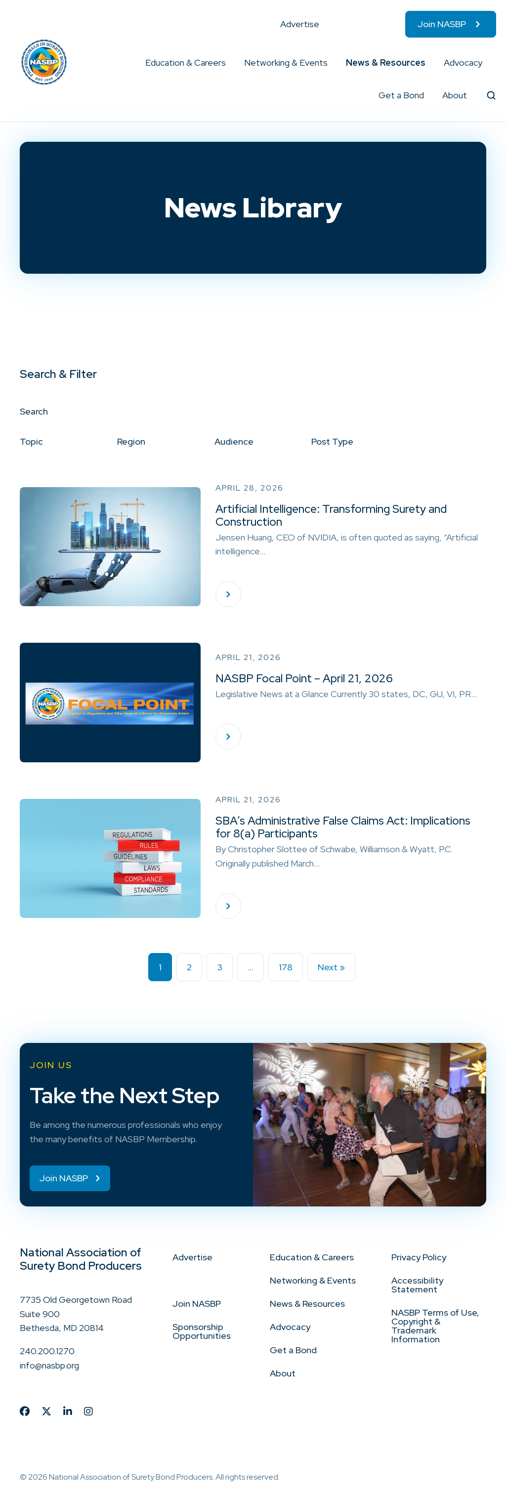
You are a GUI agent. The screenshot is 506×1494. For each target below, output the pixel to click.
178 (286, 967)
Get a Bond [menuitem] (401, 95)
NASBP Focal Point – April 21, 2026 (304, 678)
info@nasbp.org (49, 1365)
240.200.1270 (47, 1352)
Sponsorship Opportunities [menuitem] (201, 1332)
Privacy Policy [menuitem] (418, 1257)
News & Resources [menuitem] (385, 62)
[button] (226, 62)
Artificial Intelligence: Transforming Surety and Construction (331, 515)
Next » (331, 967)
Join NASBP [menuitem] (442, 24)
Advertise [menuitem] (299, 24)
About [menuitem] (454, 95)
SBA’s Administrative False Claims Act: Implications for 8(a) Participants (342, 827)
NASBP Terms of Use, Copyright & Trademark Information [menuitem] (435, 1326)
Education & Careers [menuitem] (185, 62)
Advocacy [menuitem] (463, 62)
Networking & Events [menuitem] (286, 62)
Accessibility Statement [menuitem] (417, 1285)
